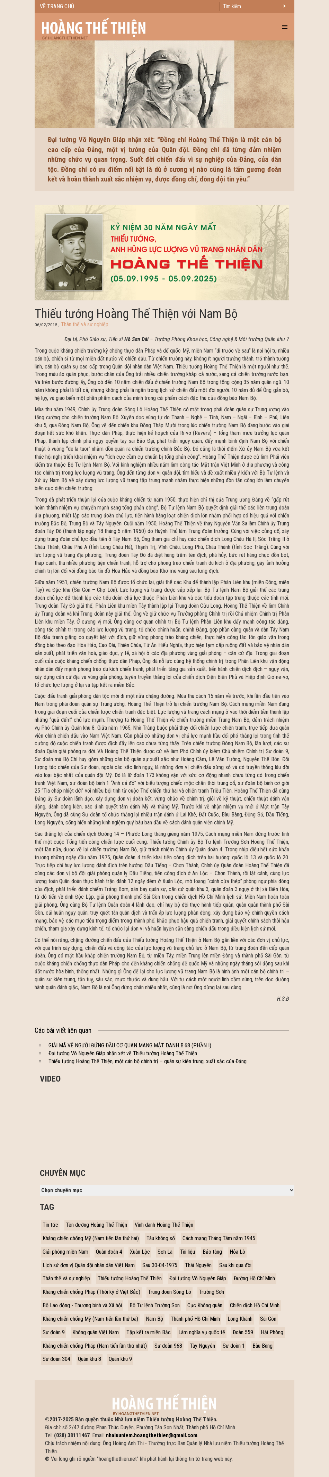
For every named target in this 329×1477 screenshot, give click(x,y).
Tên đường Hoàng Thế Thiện (96, 1225)
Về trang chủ (57, 6)
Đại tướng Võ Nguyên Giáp (197, 1278)
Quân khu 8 (89, 1359)
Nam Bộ (154, 1319)
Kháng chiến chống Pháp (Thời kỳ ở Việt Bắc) (91, 1292)
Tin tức (50, 1225)
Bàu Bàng (262, 1346)
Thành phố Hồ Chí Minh (195, 1319)
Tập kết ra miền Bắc (148, 1332)
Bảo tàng (212, 1252)
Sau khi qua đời (235, 1265)
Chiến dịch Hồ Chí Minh (254, 1305)
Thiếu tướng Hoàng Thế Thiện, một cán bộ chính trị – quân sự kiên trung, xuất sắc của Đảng (147, 1061)
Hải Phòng (272, 1332)
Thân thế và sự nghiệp (84, 324)
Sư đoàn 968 (168, 1346)
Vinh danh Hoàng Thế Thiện (164, 1225)
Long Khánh (240, 1319)
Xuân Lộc (140, 1252)
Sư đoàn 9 (54, 1332)
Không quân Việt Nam (95, 1332)
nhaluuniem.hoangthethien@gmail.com (151, 1435)
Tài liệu (187, 1252)
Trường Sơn (211, 1292)
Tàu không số (160, 1238)
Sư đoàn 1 (234, 1346)
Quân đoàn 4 (109, 1252)
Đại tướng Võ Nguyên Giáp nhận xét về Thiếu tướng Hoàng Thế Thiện (122, 1053)
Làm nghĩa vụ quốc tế (201, 1332)
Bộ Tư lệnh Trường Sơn (155, 1305)
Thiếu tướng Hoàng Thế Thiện (130, 1278)
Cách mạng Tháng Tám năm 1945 (219, 1238)
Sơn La (165, 1252)
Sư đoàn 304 (56, 1359)
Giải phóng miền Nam (65, 1252)
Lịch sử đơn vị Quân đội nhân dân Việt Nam (89, 1265)
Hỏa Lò (237, 1252)
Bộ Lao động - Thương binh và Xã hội (82, 1305)
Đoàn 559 (243, 1332)
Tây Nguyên (202, 1346)
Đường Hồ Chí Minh (254, 1278)
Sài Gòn (268, 1319)
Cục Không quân (204, 1305)
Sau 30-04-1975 (159, 1265)
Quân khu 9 (120, 1359)
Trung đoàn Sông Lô (169, 1292)
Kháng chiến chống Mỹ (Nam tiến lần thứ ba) (90, 1319)
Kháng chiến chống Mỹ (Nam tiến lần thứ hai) (91, 1238)
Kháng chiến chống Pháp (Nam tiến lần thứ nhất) (95, 1346)
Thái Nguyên (198, 1265)
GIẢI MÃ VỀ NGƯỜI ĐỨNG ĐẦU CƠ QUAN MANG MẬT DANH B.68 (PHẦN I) (129, 1045)
